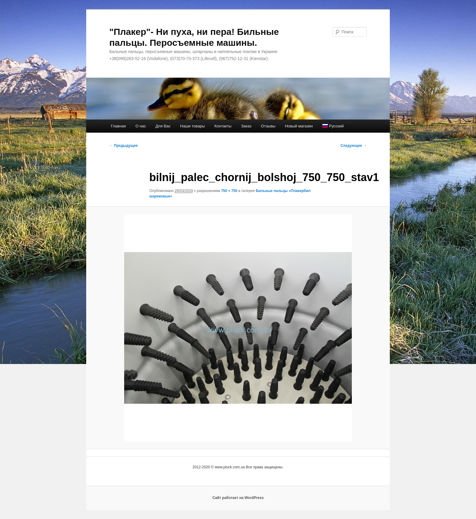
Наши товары (192, 126)
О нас (140, 126)
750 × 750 (229, 191)
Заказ (246, 126)
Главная (118, 126)
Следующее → (354, 145)
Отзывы (268, 126)
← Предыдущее (123, 145)
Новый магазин (299, 126)
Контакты (222, 126)
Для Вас (162, 126)
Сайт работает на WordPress (238, 498)
